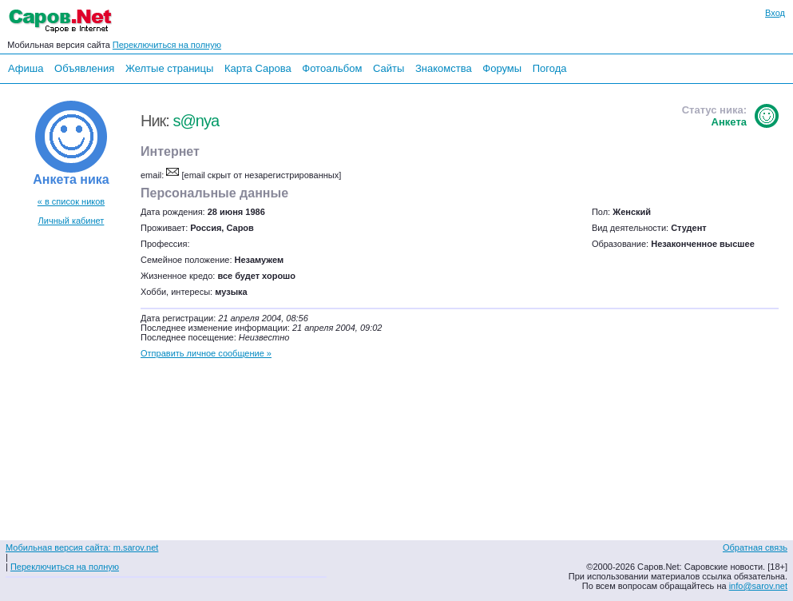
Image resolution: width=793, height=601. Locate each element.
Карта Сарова (257, 68)
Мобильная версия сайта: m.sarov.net (82, 547)
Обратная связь (755, 547)
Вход (775, 13)
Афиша (25, 68)
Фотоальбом (332, 68)
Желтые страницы (169, 68)
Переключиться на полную (167, 45)
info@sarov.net (758, 586)
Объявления (84, 68)
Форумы (501, 68)
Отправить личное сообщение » (206, 353)
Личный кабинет (71, 220)
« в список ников (71, 201)
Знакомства (443, 68)
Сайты (388, 68)
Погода (550, 68)
